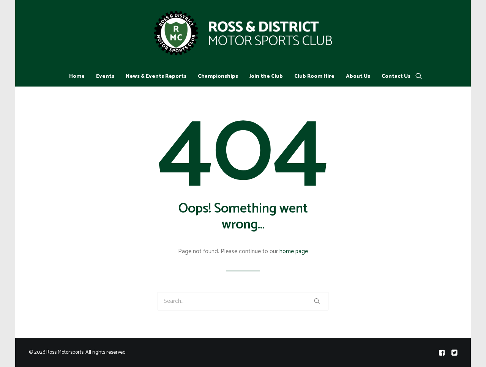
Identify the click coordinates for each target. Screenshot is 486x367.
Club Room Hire (314, 76)
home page (293, 251)
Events (105, 76)
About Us (358, 76)
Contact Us (396, 76)
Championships (218, 76)
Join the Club (266, 76)
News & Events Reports (156, 76)
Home (77, 76)
